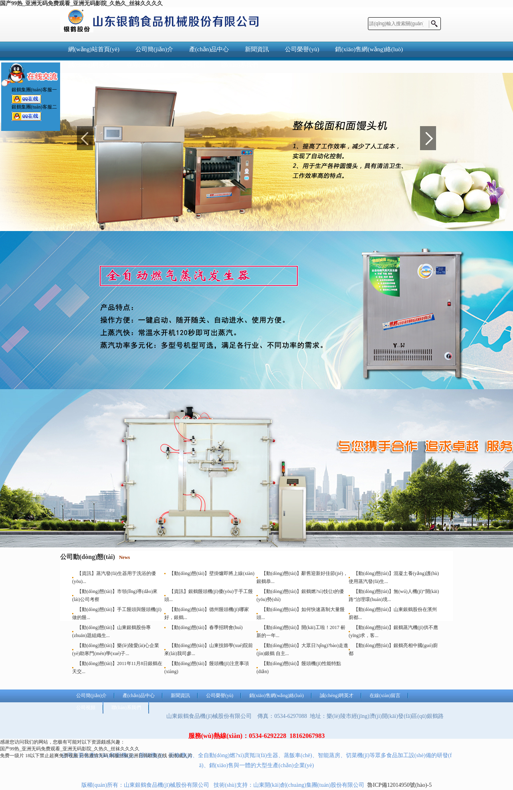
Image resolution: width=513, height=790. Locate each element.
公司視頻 (85, 707)
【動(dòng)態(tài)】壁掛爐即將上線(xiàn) (211, 573)
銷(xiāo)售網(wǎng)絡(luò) (369, 49)
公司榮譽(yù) (302, 49)
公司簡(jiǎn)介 (154, 49)
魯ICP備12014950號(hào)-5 (399, 785)
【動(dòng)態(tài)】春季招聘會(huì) (205, 627)
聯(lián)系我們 (126, 707)
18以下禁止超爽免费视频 (51, 755)
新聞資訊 (257, 49)
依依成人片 (180, 755)
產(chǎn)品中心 (209, 49)
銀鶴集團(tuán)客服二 (26, 115)
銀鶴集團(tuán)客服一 (26, 97)
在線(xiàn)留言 (385, 695)
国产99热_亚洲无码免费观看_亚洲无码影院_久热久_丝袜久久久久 (81, 3)
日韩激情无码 (93, 755)
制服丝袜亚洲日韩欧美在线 (138, 755)
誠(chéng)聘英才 (337, 695)
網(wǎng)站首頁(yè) (93, 49)
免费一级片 (12, 755)
